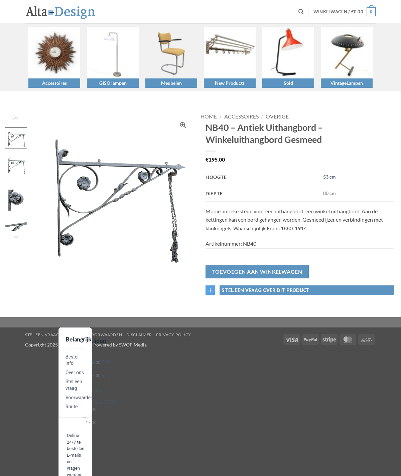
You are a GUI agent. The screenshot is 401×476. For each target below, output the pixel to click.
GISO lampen (113, 83)
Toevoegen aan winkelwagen (257, 272)
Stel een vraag (42, 334)
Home (208, 116)
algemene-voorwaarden (92, 334)
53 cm (329, 177)
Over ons (74, 372)
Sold (288, 83)
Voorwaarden (79, 397)
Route (71, 406)
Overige (277, 116)
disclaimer (139, 334)
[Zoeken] (300, 11)
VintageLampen (346, 83)
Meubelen (171, 83)
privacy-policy (173, 334)
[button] (344, 11)
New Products (230, 83)
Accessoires (54, 83)
